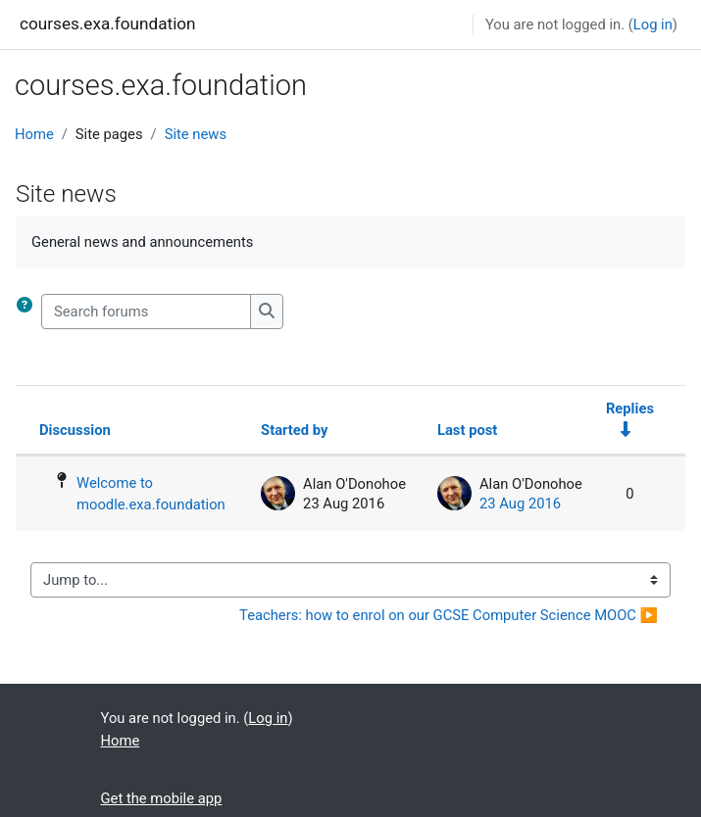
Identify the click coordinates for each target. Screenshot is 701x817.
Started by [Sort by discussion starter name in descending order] (294, 430)
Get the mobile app (162, 798)
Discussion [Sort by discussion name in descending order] (75, 430)
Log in (653, 24)
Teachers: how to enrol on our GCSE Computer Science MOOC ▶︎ (448, 615)
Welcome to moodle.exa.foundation (150, 493)
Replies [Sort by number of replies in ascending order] (630, 408)
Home (34, 134)
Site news (195, 134)
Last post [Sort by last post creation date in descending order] (467, 430)
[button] (28, 311)
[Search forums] (146, 311)
